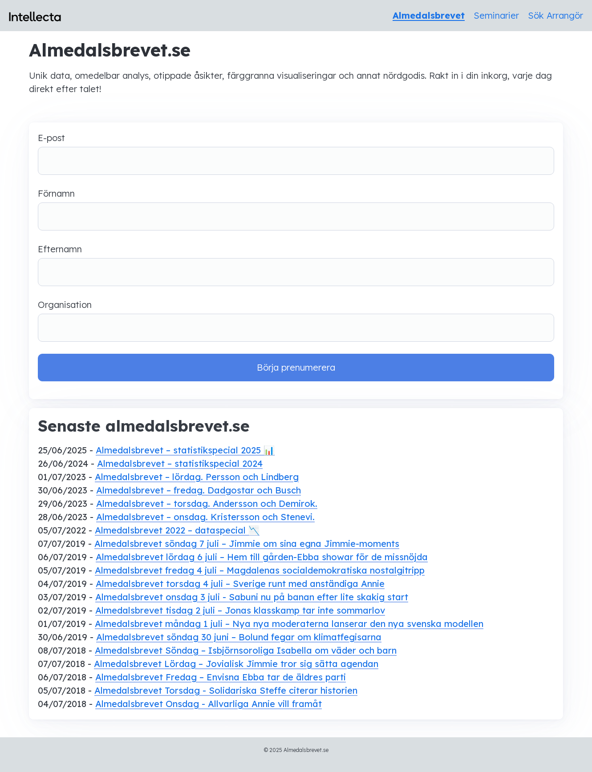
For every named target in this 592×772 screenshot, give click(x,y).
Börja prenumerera (296, 367)
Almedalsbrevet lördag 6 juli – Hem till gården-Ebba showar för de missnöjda (262, 556)
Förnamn (296, 209)
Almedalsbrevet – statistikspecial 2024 (180, 463)
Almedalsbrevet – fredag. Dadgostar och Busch (198, 490)
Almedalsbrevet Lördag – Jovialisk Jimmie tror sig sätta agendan (236, 663)
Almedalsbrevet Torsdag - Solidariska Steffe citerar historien (225, 690)
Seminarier (496, 15)
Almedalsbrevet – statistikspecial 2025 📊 (185, 450)
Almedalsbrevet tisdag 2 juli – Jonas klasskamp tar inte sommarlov (240, 610)
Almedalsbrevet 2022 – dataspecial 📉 (177, 530)
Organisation (296, 320)
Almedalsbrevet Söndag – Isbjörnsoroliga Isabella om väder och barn (246, 650)
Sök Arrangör (555, 15)
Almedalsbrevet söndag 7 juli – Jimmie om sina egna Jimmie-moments (246, 543)
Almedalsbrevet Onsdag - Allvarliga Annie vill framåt (208, 703)
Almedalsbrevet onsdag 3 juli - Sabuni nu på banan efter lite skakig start (251, 596)
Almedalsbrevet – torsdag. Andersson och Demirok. (206, 503)
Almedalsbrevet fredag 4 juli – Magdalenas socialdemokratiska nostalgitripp (260, 570)
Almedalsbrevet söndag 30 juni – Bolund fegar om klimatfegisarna (238, 637)
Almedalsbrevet (429, 15)
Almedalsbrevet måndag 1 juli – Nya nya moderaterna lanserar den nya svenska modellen (289, 623)
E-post (296, 153)
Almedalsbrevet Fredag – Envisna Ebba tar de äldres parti (220, 677)
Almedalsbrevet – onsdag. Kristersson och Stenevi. (205, 516)
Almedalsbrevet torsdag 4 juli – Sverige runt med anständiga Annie (240, 583)
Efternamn (296, 264)
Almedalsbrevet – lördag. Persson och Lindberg (197, 476)
